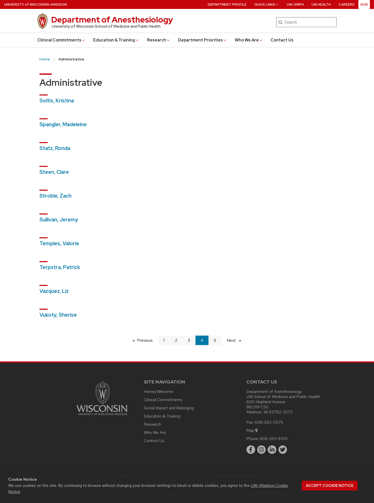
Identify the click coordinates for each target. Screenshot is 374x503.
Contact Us (282, 40)
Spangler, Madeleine (63, 124)
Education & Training (116, 40)
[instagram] (261, 449)
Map (252, 430)
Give (364, 4)
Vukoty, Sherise (58, 315)
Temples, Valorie (59, 243)
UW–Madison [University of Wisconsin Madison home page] (35, 4)
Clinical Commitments (61, 40)
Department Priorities (202, 40)
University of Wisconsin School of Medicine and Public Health (106, 26)
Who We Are (249, 40)
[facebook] (250, 449)
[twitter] (282, 449)
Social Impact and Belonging (169, 408)
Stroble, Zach (55, 195)
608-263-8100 (274, 438)
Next (236, 340)
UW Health (321, 4)
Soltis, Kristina (56, 100)
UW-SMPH (295, 4)
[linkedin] (272, 449)
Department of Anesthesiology (112, 19)
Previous (147, 340)
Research (158, 40)
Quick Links (266, 4)
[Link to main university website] (102, 416)
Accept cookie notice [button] (330, 485)
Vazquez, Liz (54, 291)
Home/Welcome (158, 391)
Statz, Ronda (54, 148)
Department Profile (227, 4)
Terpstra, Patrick (59, 267)
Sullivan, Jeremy (58, 219)
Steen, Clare (54, 172)
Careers (347, 4)
